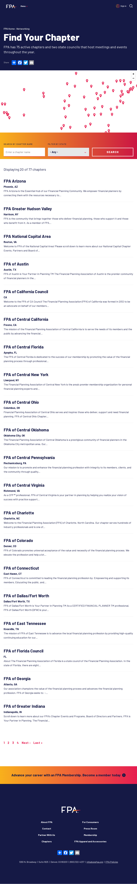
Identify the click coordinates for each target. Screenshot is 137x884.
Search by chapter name (18, 144)
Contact (46, 828)
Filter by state (57, 144)
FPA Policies (111, 861)
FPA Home (9, 28)
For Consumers (90, 822)
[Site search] (131, 6)
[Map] (68, 101)
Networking (23, 28)
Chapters (47, 841)
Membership (90, 835)
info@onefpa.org (95, 861)
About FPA (46, 822)
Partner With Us (46, 835)
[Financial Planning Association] (10, 6)
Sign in (123, 6)
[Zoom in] (133, 74)
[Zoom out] (133, 78)
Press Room (90, 828)
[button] (24, 115)
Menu (23, 6)
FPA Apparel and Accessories (90, 841)
